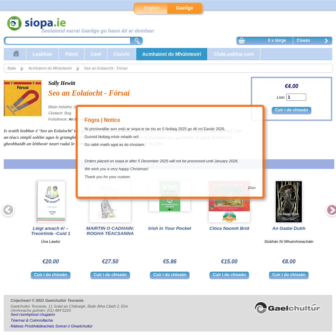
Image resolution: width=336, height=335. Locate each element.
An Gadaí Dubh (288, 228)
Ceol (96, 54)
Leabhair (42, 54)
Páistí (71, 54)
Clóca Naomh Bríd (229, 228)
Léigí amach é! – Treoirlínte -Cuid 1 (50, 231)
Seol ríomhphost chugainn (33, 314)
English (151, 8)
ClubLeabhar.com (234, 54)
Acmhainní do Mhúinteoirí (171, 54)
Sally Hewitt (61, 83)
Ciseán (314, 41)
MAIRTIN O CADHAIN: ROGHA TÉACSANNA (110, 231)
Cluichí (122, 54)
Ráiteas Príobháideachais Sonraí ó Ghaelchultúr (51, 326)
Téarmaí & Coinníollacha (32, 320)
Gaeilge (184, 8)
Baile (12, 68)
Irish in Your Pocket (169, 228)
